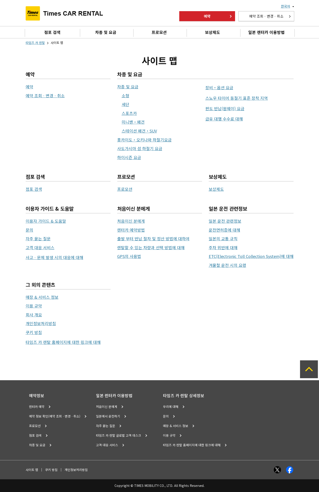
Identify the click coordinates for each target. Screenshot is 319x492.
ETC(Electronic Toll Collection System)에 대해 (251, 256)
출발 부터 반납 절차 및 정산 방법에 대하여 (153, 238)
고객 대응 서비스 (40, 247)
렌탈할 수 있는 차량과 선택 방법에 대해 (151, 247)
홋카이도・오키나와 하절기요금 (144, 140)
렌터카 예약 (36, 406)
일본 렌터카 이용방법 (266, 32)
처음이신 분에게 (131, 221)
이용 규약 (34, 306)
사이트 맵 (32, 469)
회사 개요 (34, 315)
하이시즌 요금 (129, 157)
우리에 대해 (170, 406)
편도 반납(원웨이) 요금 (224, 108)
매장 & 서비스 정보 (42, 297)
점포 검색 (52, 32)
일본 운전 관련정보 (225, 221)
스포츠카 (129, 113)
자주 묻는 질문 (38, 238)
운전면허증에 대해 (224, 230)
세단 (125, 104)
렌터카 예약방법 (131, 230)
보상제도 (212, 32)
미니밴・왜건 (133, 122)
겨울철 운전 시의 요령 (227, 265)
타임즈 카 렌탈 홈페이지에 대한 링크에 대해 (63, 342)
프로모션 (159, 32)
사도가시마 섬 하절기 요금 (139, 148)
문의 (29, 230)
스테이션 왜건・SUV (139, 131)
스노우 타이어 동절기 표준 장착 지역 (236, 98)
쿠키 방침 (34, 332)
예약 (207, 16)
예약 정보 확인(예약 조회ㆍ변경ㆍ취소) (54, 416)
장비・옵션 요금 (219, 87)
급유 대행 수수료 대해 (224, 119)
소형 (125, 95)
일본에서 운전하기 (108, 416)
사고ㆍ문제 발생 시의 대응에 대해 (54, 257)
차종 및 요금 (105, 32)
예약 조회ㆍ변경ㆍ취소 (266, 16)
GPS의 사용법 (129, 256)
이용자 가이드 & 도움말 (46, 221)
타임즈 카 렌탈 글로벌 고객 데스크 (118, 435)
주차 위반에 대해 (223, 247)
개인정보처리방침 (41, 323)
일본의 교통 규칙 (223, 238)
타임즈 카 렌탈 (35, 42)
